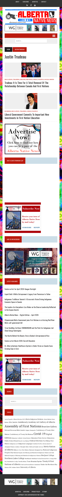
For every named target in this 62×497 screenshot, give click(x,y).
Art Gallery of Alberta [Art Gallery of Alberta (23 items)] (45, 422)
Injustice (29, 79)
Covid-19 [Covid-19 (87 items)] (39, 434)
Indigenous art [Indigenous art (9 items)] (14, 444)
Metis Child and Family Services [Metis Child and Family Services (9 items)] (34, 447)
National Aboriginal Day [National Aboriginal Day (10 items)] (36, 450)
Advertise (35, 2)
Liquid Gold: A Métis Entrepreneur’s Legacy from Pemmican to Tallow (28, 294)
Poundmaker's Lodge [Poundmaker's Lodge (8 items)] (12, 461)
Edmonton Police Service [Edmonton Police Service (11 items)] (39, 438)
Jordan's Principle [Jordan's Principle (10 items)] (20, 447)
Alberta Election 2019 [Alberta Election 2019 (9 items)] (19, 419)
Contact (43, 2)
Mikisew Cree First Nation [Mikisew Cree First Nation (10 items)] (21, 450)
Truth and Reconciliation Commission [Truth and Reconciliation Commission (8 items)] (30, 464)
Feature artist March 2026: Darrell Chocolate (20, 341)
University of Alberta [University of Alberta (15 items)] (28, 467)
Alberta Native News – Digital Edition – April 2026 (21, 315)
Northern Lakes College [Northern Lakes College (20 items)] (14, 458)
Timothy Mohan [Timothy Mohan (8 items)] (22, 461)
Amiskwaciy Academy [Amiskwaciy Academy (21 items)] (27, 422)
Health (22, 79)
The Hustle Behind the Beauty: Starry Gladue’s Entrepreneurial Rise (27, 335)
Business (8, 111)
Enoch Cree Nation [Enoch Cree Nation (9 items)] (24, 441)
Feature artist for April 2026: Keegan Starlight (20, 289)
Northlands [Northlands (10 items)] (28, 458)
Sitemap (44, 492)
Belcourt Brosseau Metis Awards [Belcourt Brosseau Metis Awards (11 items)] (15, 430)
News (35, 79)
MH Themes (41, 495)
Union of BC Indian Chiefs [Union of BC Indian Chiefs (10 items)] (12, 467)
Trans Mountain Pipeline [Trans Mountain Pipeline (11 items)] (34, 461)
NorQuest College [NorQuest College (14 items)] (47, 455)
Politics (41, 79)
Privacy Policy (36, 492)
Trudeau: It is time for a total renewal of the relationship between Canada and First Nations (27, 84)
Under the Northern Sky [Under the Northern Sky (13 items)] (49, 464)
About (17, 2)
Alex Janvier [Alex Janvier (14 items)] (13, 422)
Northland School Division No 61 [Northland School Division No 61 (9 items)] (41, 458)
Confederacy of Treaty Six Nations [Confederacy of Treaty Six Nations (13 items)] (21, 434)
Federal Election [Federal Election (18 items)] (36, 441)
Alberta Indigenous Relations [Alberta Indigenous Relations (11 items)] (34, 419)
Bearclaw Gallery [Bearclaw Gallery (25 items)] (49, 426)
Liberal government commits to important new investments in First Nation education (27, 116)
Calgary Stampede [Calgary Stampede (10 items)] (30, 430)
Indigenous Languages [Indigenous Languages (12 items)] (25, 444)
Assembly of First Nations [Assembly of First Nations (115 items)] (23, 426)
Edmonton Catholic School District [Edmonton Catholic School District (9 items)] (21, 438)
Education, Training (12, 79)
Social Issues (49, 79)
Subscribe (26, 2)
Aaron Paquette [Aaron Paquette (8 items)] (9, 419)
